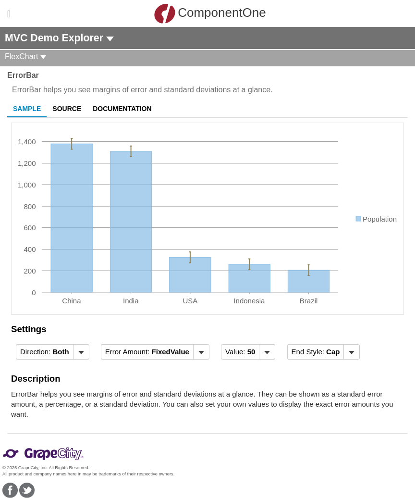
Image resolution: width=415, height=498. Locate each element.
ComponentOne (210, 13)
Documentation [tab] (122, 108)
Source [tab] (66, 108)
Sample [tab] (27, 108)
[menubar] (52, 352)
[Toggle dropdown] (81, 352)
